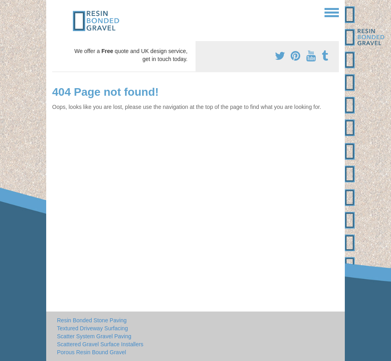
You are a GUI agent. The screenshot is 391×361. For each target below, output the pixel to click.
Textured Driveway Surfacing (92, 328)
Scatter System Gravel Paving (94, 336)
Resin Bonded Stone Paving (92, 320)
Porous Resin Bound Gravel (91, 352)
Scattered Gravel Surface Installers (100, 344)
